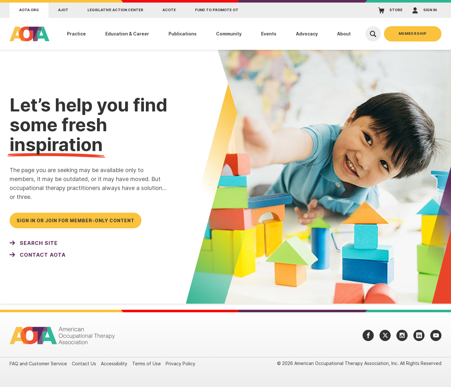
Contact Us (84, 363)
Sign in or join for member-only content (75, 220)
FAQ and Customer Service (38, 363)
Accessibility (114, 363)
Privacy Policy (180, 363)
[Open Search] (373, 34)
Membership (413, 33)
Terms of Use (146, 363)
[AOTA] (28, 34)
